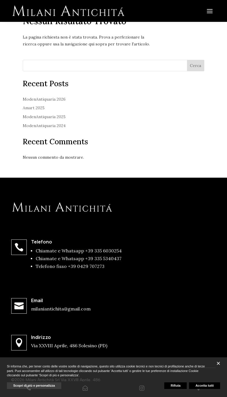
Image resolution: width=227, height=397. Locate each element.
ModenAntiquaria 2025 (44, 116)
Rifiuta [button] (175, 385)
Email (37, 300)
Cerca (195, 65)
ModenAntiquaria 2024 (44, 125)
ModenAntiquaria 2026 (44, 99)
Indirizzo (41, 337)
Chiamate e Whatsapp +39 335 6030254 (79, 251)
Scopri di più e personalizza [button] (34, 385)
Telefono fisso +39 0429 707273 (70, 266)
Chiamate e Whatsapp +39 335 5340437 (78, 258)
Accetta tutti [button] (204, 385)
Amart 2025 (34, 107)
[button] (218, 363)
